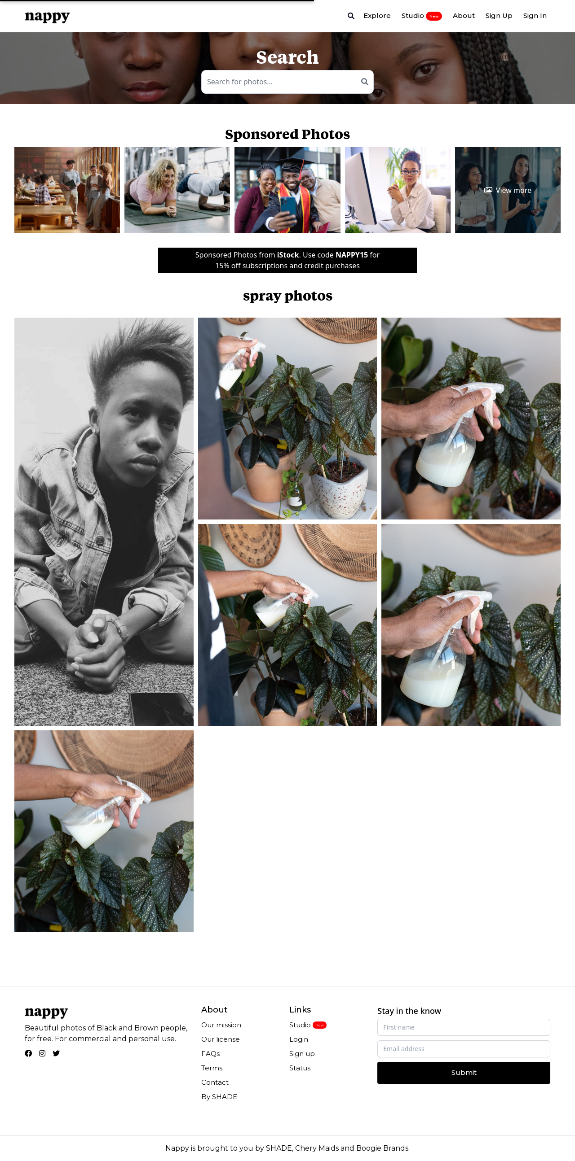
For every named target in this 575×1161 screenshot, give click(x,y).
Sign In (535, 15)
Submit (464, 1072)
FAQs (210, 1053)
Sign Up (499, 15)
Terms (211, 1068)
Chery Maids (317, 1148)
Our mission (221, 1025)
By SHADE (219, 1096)
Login (298, 1039)
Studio (422, 15)
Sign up (302, 1053)
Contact (215, 1082)
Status (299, 1068)
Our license (220, 1039)
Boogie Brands (382, 1148)
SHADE (279, 1148)
